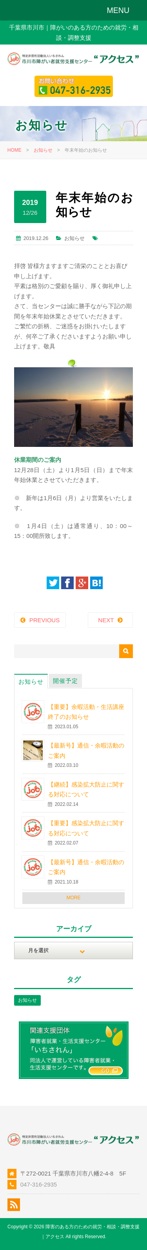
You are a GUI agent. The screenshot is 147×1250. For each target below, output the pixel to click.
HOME (14, 150)
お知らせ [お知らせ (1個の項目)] (27, 1000)
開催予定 (65, 680)
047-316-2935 (38, 1184)
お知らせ (43, 150)
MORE (74, 897)
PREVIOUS (44, 620)
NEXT (106, 620)
